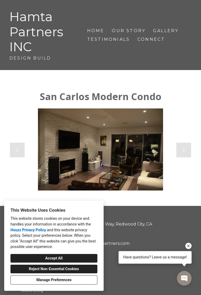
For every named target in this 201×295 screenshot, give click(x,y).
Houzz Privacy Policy (28, 230)
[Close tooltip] (188, 246)
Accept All (54, 258)
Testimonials (108, 39)
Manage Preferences (53, 280)
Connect (151, 39)
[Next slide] (183, 150)
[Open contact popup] (184, 278)
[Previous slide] (17, 150)
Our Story (129, 30)
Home (95, 30)
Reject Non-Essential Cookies (54, 269)
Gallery (165, 30)
